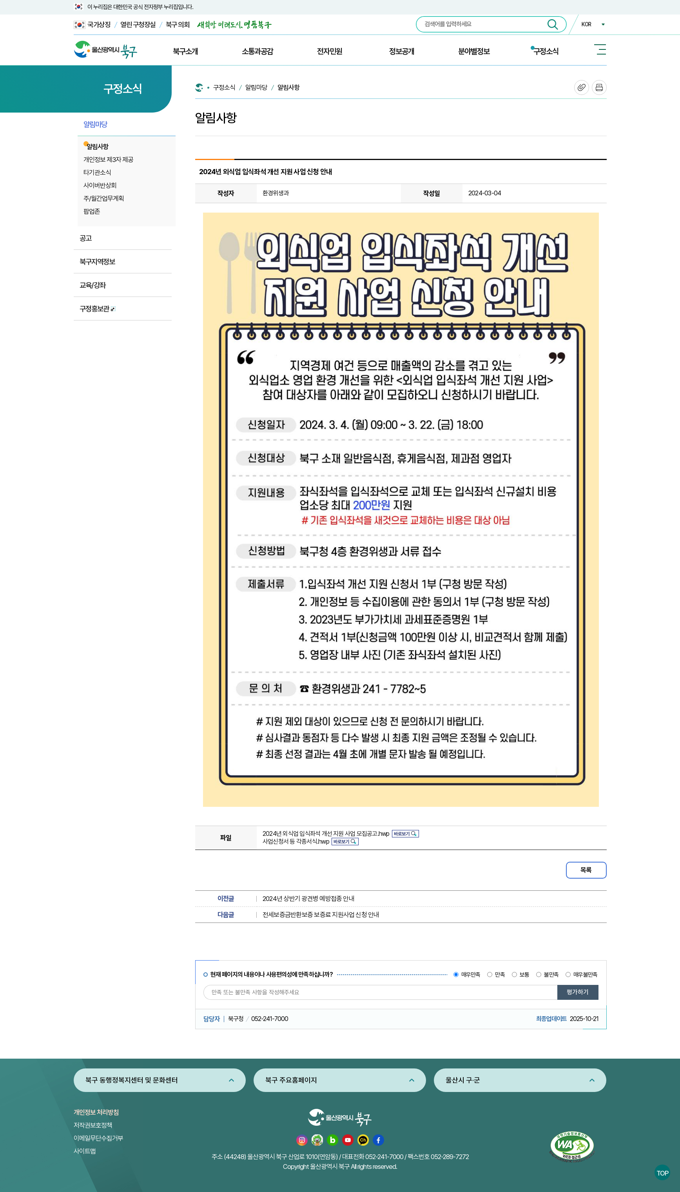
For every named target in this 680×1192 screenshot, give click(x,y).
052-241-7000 (384, 1157)
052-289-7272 (450, 1157)
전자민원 (329, 51)
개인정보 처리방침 (96, 1112)
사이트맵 (85, 1151)
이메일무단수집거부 (98, 1138)
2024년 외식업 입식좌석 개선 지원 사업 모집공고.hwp (326, 833)
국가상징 (92, 24)
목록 (585, 870)
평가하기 (578, 992)
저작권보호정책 (93, 1125)
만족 (499, 974)
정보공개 (401, 51)
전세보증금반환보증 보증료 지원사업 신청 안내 (321, 915)
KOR (586, 24)
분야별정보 (474, 51)
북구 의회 (178, 24)
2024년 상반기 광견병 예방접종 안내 (308, 899)
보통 (524, 974)
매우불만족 (585, 974)
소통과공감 (257, 51)
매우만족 (471, 974)
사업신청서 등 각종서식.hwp (296, 841)
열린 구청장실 (138, 24)
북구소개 (185, 51)
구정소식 (546, 51)
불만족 (551, 974)
